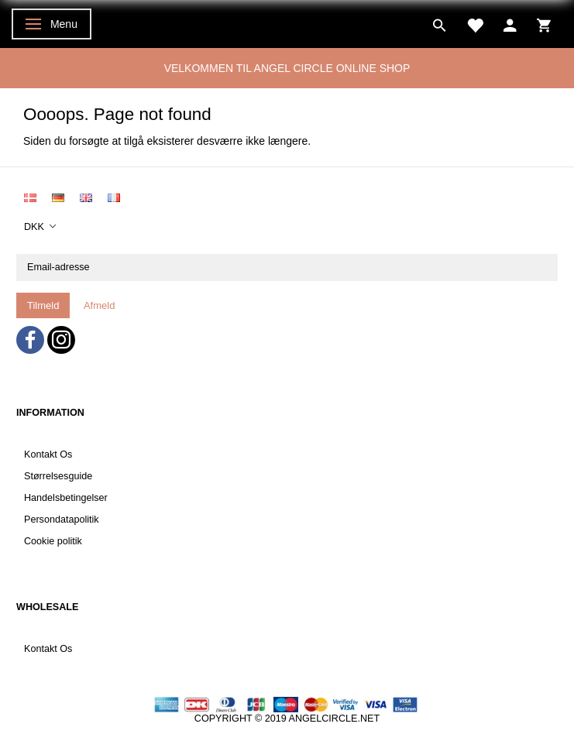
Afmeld (99, 305)
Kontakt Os (48, 454)
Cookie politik (53, 541)
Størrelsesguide (58, 476)
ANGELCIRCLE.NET (334, 718)
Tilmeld (43, 305)
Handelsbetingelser (66, 497)
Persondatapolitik (61, 519)
